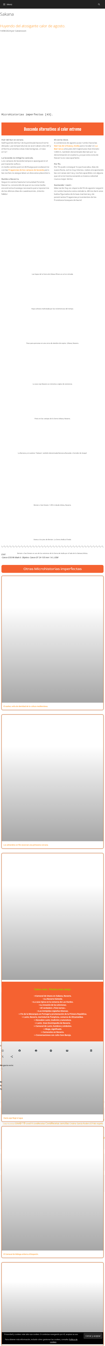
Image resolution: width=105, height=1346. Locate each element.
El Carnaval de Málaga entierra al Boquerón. (20, 1254)
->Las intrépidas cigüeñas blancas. (53, 1011)
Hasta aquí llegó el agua (13, 1118)
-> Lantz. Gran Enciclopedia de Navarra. (52, 1023)
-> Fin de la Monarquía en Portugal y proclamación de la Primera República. (52, 1014)
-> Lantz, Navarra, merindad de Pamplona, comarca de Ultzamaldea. (52, 1017)
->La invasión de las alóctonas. (52, 1005)
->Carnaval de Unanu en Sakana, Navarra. (53, 996)
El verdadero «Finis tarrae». (53, 1008)
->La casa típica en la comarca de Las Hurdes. (52, 1002)
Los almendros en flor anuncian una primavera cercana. (25, 845)
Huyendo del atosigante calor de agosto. (32, 25)
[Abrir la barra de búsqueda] (99, 4)
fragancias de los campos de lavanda (26, 170)
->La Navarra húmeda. (52, 999)
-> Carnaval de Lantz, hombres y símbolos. (52, 1026)
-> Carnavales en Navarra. (52, 1032)
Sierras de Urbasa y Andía (66, 146)
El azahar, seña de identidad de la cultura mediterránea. (25, 706)
